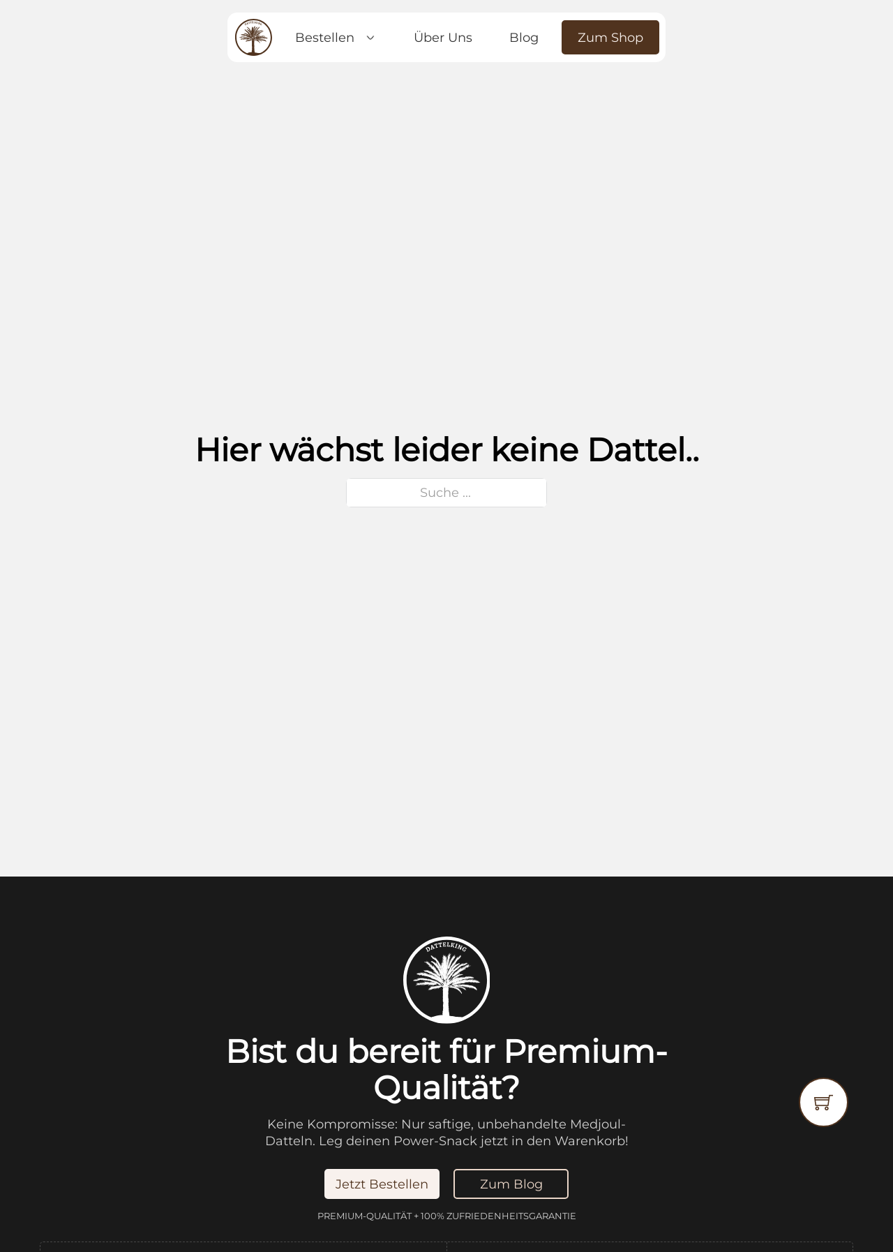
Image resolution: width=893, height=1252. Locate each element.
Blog (524, 37)
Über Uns (443, 37)
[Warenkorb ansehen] (823, 1102)
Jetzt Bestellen (382, 1184)
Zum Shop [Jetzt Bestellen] (610, 37)
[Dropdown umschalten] (370, 37)
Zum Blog (511, 1184)
